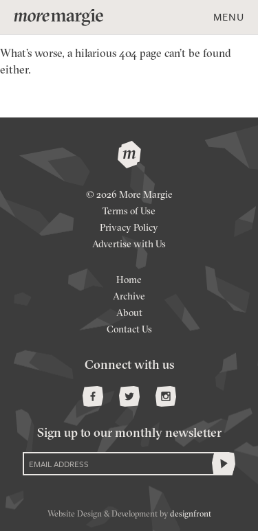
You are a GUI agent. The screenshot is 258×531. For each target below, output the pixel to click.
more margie (58, 17)
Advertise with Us (129, 245)
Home (129, 280)
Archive (129, 297)
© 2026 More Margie (129, 195)
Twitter (129, 396)
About (129, 313)
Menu (228, 16)
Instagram (165, 396)
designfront (190, 514)
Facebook (93, 396)
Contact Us (129, 330)
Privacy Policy (129, 228)
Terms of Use (129, 212)
